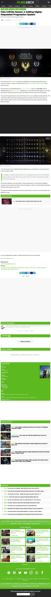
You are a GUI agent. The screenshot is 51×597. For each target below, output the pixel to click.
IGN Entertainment (21, 578)
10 (28, 276)
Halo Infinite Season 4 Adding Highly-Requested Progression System (21, 13)
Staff (11, 521)
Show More (25, 564)
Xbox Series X (22, 9)
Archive (20, 523)
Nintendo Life (9, 583)
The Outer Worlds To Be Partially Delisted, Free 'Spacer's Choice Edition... (23, 511)
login (27, 355)
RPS (38, 586)
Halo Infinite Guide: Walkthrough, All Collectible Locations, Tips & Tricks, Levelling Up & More (18, 397)
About (7, 521)
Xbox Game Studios (5, 376)
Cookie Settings (26, 523)
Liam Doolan (8, 20)
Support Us (25, 521)
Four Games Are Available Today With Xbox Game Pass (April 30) (21, 488)
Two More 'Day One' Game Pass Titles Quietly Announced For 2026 (22, 502)
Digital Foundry (33, 583)
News (2, 9)
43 (8, 438)
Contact (31, 521)
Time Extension (24, 583)
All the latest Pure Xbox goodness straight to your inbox (25, 591)
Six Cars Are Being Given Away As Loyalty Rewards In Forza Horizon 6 (22, 499)
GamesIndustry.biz (27, 586)
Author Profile (19, 331)
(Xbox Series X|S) (8, 264)
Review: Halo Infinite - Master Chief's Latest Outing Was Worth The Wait (14, 394)
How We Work (17, 521)
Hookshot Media (8, 578)
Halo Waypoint (16, 90)
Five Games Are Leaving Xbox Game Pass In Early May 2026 (20, 505)
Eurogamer (15, 586)
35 (8, 447)
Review (10, 269)
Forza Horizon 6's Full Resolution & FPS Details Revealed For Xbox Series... (23, 514)
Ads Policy (13, 523)
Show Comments (25, 341)
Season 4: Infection (26, 88)
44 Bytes (31, 578)
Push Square (17, 583)
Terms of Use (45, 521)
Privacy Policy (37, 521)
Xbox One (3, 373)
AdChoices (36, 578)
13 (8, 463)
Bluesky (27, 331)
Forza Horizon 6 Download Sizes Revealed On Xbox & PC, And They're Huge (24, 491)
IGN (48, 583)
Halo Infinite (11, 9)
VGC (20, 586)
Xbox (17, 9)
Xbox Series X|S (4, 370)
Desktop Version (36, 523)
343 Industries (4, 379)
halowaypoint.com (8, 258)
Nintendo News (42, 583)
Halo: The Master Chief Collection (36, 83)
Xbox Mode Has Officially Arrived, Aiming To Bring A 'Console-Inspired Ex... (23, 508)
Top (3, 521)
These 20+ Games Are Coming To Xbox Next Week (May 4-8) (21, 497)
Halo (6, 9)
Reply (32, 331)
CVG (34, 586)
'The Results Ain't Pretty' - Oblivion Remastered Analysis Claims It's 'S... (23, 494)
